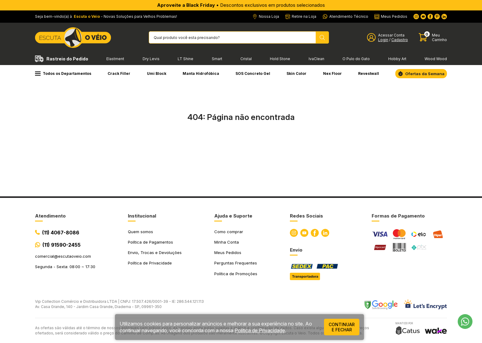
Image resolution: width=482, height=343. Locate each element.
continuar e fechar (342, 327)
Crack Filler (119, 73)
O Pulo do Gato (356, 58)
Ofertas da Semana (424, 73)
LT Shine (185, 58)
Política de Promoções (235, 273)
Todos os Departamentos (63, 73)
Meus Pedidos (227, 252)
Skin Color (296, 73)
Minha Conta (226, 242)
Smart (217, 58)
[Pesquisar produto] (322, 37)
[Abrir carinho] (433, 37)
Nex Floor (332, 73)
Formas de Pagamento (398, 216)
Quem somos (140, 231)
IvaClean (316, 58)
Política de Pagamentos (150, 242)
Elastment (115, 58)
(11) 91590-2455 (61, 245)
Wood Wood (436, 58)
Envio (296, 250)
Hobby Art (397, 58)
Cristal (246, 58)
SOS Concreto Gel (252, 73)
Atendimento (50, 216)
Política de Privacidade (150, 262)
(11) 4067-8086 (60, 232)
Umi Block (156, 73)
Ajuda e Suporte (233, 216)
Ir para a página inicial (241, 144)
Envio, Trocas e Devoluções (155, 252)
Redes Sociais (306, 216)
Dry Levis (151, 58)
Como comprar (228, 231)
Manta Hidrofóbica (201, 73)
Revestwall (368, 73)
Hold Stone (280, 58)
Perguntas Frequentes (235, 262)
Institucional (142, 216)
